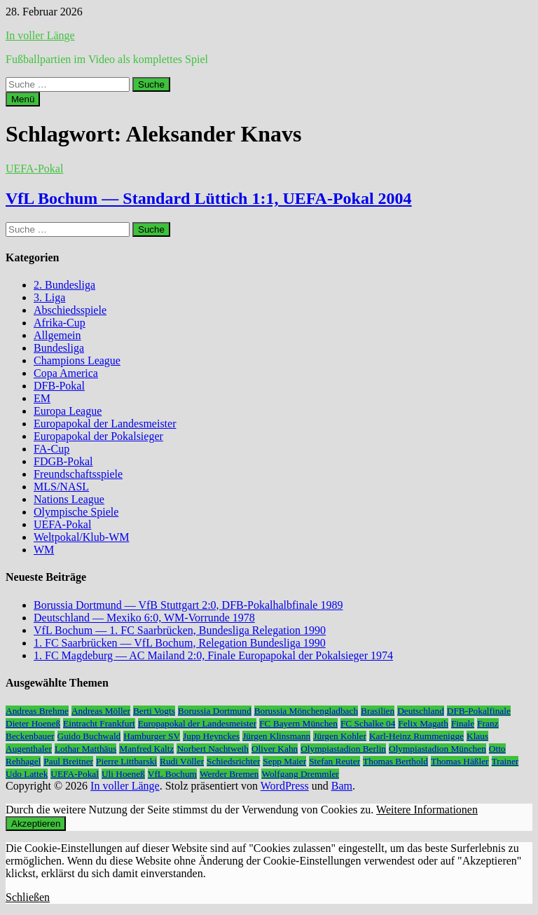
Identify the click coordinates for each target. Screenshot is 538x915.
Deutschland (420, 711)
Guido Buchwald (89, 736)
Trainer (505, 761)
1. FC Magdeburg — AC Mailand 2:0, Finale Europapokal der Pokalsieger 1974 (213, 655)
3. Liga (49, 297)
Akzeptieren (35, 823)
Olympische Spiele (76, 512)
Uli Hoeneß (123, 774)
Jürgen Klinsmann (276, 736)
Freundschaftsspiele (78, 474)
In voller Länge (40, 35)
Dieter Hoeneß (33, 723)
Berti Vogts (154, 711)
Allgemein (57, 335)
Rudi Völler (182, 761)
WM (44, 550)
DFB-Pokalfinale (479, 711)
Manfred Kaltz (146, 748)
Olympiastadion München (437, 748)
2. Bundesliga (64, 285)
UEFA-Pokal (34, 168)
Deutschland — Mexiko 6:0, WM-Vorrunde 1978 (144, 618)
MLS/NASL (61, 487)
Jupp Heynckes (211, 736)
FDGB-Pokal (63, 461)
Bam (341, 786)
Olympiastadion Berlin (343, 748)
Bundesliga (59, 348)
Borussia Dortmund (214, 711)
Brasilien (377, 711)
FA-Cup (51, 449)
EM (42, 398)
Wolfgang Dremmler (299, 774)
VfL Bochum (172, 774)
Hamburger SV (151, 736)
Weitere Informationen (427, 810)
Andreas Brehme (37, 711)
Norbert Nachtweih (213, 748)
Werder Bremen (229, 774)
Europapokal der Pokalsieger (98, 436)
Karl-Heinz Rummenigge (416, 736)
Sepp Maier (284, 761)
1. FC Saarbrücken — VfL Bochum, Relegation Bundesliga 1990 (180, 643)
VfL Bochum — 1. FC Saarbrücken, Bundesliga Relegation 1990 (180, 630)
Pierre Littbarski (126, 761)
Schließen (28, 897)
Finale (462, 723)
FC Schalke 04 (368, 723)
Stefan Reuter (334, 761)
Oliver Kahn (274, 748)
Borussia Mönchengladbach (306, 711)
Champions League (77, 360)
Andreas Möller (100, 711)
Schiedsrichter (233, 761)
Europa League (68, 411)
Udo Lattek (27, 774)
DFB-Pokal (59, 386)
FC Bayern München (298, 723)
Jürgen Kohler (339, 736)
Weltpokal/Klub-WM (81, 537)
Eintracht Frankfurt (99, 723)
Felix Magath (423, 723)
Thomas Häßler (460, 761)
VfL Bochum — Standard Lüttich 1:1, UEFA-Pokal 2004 (209, 198)
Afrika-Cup (59, 323)
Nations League (69, 499)
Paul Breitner (68, 761)
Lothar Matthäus (85, 748)
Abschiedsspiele (70, 310)
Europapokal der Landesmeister (105, 423)
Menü (22, 99)
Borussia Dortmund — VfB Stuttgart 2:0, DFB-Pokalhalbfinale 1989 (188, 605)
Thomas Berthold (395, 761)
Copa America (66, 373)
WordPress (285, 786)
